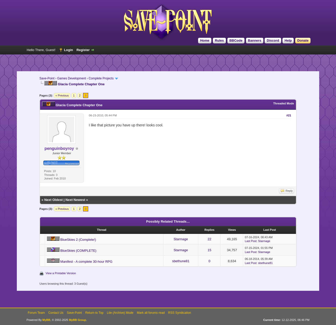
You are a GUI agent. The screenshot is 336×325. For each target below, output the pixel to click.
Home (204, 40)
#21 (289, 115)
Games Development (71, 78)
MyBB (46, 319)
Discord (273, 40)
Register (83, 50)
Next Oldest (53, 200)
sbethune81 (180, 261)
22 (209, 239)
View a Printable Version (61, 273)
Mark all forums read (151, 313)
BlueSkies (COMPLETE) (78, 250)
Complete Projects (101, 78)
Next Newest (75, 200)
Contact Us (55, 313)
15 (209, 250)
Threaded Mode (283, 103)
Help (288, 40)
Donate (302, 40)
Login (68, 50)
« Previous (62, 95)
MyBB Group (77, 319)
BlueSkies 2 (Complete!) (78, 240)
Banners (254, 40)
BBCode (235, 40)
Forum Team (36, 313)
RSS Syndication (179, 313)
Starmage (181, 239)
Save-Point (47, 78)
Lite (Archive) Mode (120, 313)
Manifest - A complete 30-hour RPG (86, 261)
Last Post (250, 241)
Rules (219, 40)
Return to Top (94, 313)
